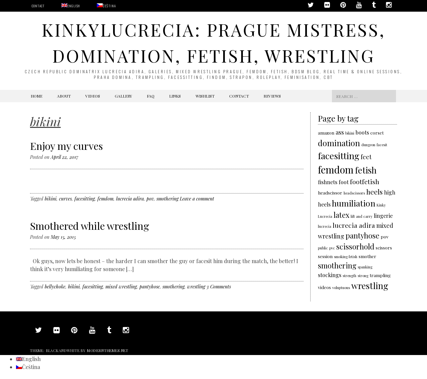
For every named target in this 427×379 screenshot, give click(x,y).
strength (349, 275)
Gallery (123, 96)
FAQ (150, 96)
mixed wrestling (121, 286)
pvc (332, 247)
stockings (329, 274)
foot (344, 182)
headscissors (354, 192)
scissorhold (355, 246)
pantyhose (149, 286)
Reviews (272, 96)
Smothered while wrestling (89, 225)
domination (339, 143)
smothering (167, 198)
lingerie (383, 215)
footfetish (364, 181)
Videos (92, 96)
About (64, 96)
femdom (105, 198)
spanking (365, 266)
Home (36, 96)
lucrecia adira (130, 198)
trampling (380, 275)
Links (175, 96)
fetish (366, 170)
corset (377, 133)
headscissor (330, 192)
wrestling (196, 286)
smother (367, 256)
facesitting (84, 198)
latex (341, 214)
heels (374, 191)
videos (324, 287)
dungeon (368, 144)
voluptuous (341, 287)
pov (150, 198)
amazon (326, 133)
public (323, 247)
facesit (382, 144)
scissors (384, 247)
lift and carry (361, 216)
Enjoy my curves (66, 146)
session (325, 256)
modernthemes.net (107, 350)
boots (362, 132)
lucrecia (324, 226)
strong (363, 275)
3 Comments (218, 286)
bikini (50, 198)
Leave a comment (197, 198)
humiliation (353, 202)
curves (65, 198)
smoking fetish (345, 256)
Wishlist (205, 96)
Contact (38, 5)
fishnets (327, 182)
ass (340, 132)
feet (366, 157)
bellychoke (55, 286)
